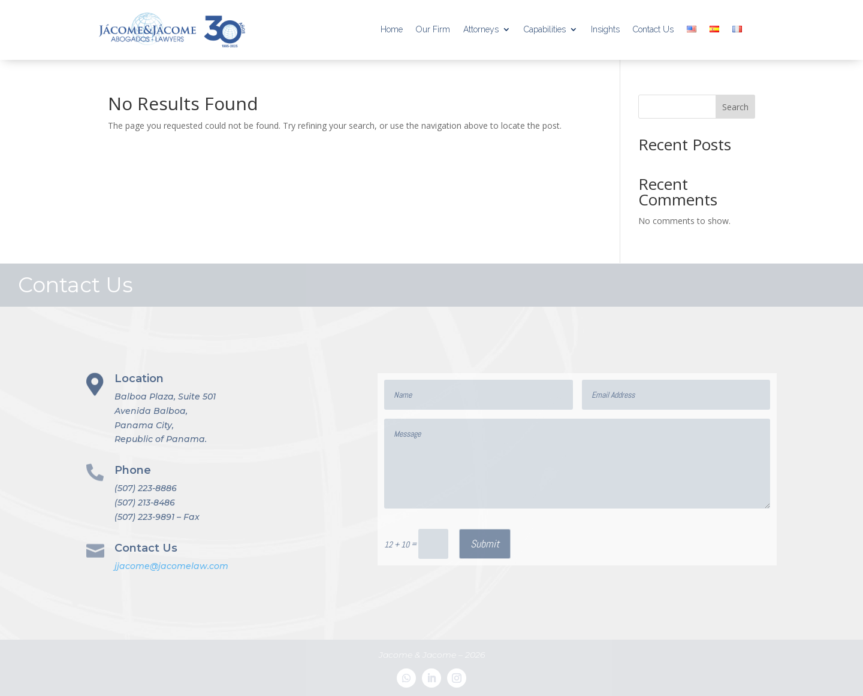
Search (735, 107)
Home (392, 29)
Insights (605, 29)
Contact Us (653, 29)
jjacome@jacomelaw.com (171, 566)
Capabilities (545, 29)
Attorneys (481, 29)
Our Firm (433, 29)
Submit (484, 543)
